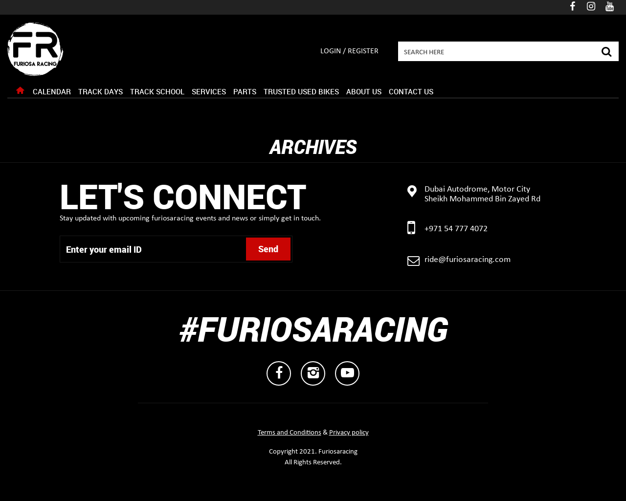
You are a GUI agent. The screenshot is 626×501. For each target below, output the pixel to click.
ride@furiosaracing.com (468, 259)
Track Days (100, 91)
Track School (157, 91)
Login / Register (349, 51)
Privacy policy (349, 432)
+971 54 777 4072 (456, 229)
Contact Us (411, 91)
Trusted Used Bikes (301, 91)
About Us (363, 91)
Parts (244, 91)
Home (20, 93)
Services (209, 91)
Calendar (52, 91)
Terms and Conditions (289, 432)
